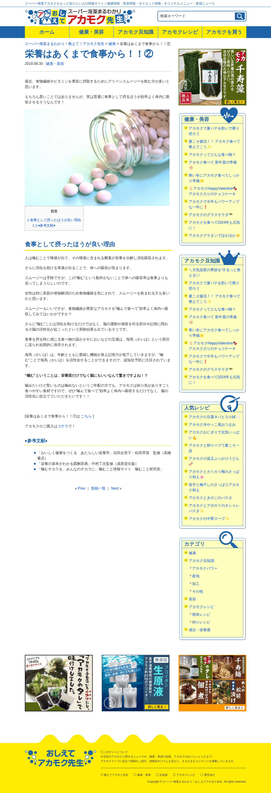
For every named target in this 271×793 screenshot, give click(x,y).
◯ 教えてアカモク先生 (114, 774)
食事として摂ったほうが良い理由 (54, 220)
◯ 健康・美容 (142, 774)
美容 (192, 599)
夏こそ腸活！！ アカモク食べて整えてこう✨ (214, 144)
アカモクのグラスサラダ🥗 (211, 215)
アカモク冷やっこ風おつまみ (212, 424)
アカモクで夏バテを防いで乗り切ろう (214, 131)
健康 (192, 553)
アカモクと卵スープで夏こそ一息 (214, 448)
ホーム (47, 32)
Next (114, 488)
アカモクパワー (204, 568)
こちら (86, 416)
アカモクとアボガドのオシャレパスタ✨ (214, 508)
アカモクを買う (224, 32)
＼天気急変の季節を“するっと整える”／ (214, 272)
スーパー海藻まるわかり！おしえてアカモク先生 (192, 781)
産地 (195, 576)
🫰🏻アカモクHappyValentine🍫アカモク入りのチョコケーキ (213, 191)
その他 (197, 591)
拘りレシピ (201, 622)
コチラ (62, 426)
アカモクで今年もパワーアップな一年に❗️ (214, 204)
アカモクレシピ (180, 32)
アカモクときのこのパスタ (210, 498)
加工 (195, 584)
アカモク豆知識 (135, 32)
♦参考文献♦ (43, 225)
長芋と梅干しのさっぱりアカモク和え (214, 487)
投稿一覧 (98, 488)
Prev (81, 488)
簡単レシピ (201, 614)
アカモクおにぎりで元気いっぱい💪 (214, 435)
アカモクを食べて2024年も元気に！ (214, 225)
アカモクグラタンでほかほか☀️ (214, 235)
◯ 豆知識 (161, 774)
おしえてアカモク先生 (60, 758)
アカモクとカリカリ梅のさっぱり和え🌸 (214, 474)
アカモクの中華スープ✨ (209, 519)
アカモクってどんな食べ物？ (212, 154)
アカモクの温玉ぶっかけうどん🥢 (214, 461)
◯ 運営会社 (207, 774)
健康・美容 (91, 32)
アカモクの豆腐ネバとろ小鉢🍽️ (214, 417)
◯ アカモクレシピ (184, 774)
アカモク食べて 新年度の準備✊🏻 (213, 165)
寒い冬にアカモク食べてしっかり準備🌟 (214, 178)
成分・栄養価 (199, 630)
